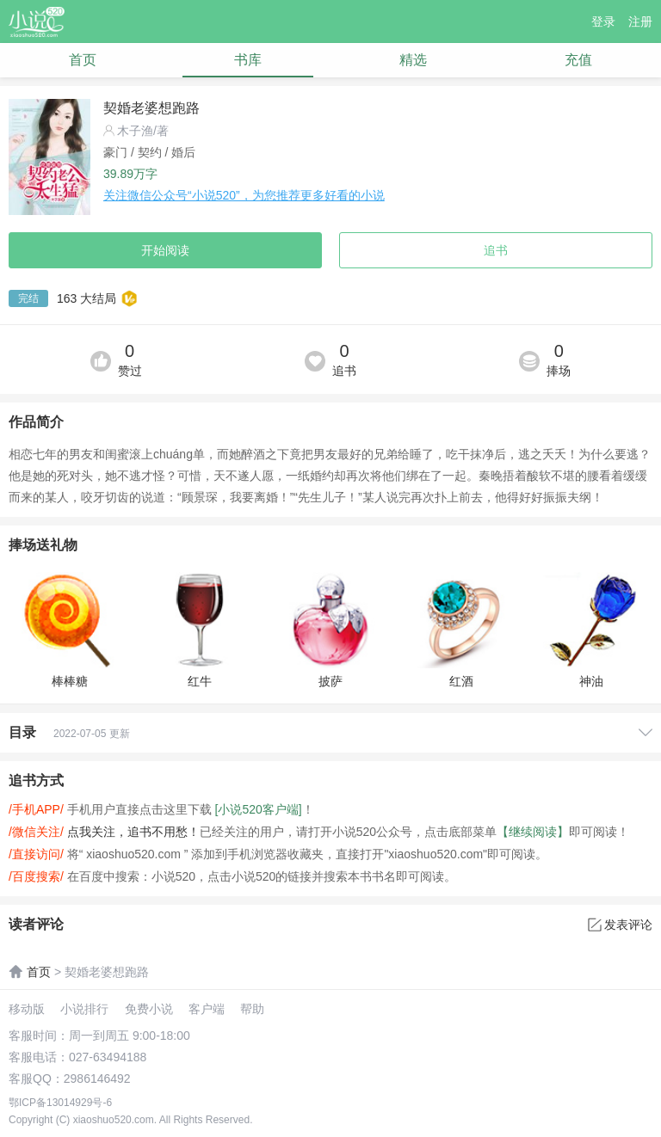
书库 (248, 59)
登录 (603, 21)
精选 (413, 59)
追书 (496, 250)
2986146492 (97, 1078)
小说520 (37, 22)
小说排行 (84, 1009)
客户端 (206, 1009)
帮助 (252, 1009)
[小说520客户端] (258, 809)
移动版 (27, 1009)
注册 (640, 21)
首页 (82, 59)
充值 (578, 59)
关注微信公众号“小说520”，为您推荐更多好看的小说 (244, 195)
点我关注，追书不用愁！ (133, 832)
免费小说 (149, 1009)
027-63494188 (107, 1057)
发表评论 (620, 924)
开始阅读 (165, 250)
